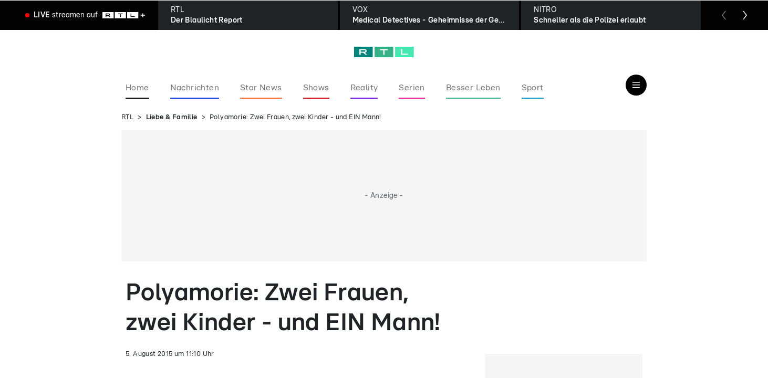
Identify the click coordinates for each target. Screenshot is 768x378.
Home (137, 87)
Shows (316, 87)
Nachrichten (194, 87)
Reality (364, 87)
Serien (411, 87)
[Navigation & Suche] (636, 85)
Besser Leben (473, 87)
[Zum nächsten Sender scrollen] (744, 15)
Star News (261, 87)
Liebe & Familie (172, 117)
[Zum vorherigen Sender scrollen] (723, 15)
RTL (127, 117)
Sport (533, 87)
